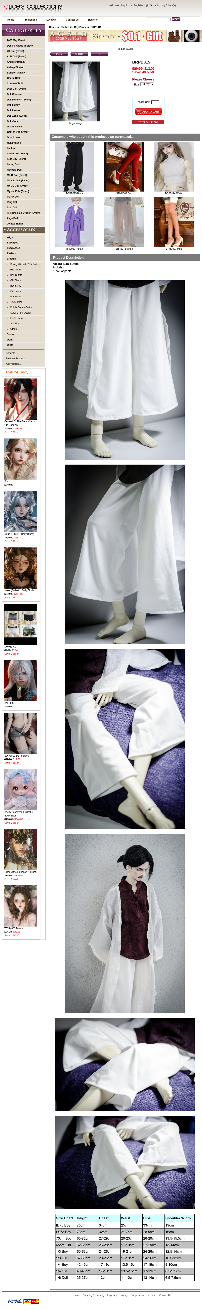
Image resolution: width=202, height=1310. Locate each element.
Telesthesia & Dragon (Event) (23, 213)
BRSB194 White (173, 193)
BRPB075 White (124, 248)
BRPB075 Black (74, 193)
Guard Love (13, 137)
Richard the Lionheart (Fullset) (20, 870)
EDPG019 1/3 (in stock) (20, 754)
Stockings (15, 323)
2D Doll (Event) (15, 51)
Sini (20, 480)
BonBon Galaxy (16, 72)
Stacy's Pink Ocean (20, 312)
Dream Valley (14, 126)
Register (138, 5)
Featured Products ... (17, 358)
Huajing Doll (14, 142)
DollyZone (13, 121)
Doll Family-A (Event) (19, 99)
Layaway (51, 19)
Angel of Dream (16, 62)
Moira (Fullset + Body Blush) (20, 589)
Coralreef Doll (15, 83)
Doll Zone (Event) (17, 115)
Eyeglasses (13, 248)
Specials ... (12, 353)
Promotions (30, 19)
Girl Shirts (15, 280)
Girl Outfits (15, 269)
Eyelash (11, 253)
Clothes (65, 27)
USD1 (10, 345)
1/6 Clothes (15, 302)
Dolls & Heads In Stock (20, 45)
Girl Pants (15, 291)
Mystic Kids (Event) (18, 191)
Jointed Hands (15, 223)
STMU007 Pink (174, 248)
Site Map (151, 1295)
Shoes (10, 334)
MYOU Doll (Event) (17, 186)
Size (136, 84)
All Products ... (13, 364)
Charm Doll (13, 78)
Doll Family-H (14, 105)
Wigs (10, 237)
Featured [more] (17, 372)
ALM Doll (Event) (16, 56)
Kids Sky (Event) (16, 159)
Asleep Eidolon (15, 67)
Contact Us (72, 19)
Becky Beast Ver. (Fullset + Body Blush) (20, 812)
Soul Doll (12, 207)
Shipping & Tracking (93, 1295)
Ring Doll (12, 202)
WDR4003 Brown (20, 927)
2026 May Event (16, 40)
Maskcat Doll (14, 169)
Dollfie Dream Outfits (20, 307)
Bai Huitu (20, 701)
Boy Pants (80, 27)
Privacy (123, 1295)
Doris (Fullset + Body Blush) (20, 532)
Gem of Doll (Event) (18, 132)
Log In (124, 5)
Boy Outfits (15, 275)
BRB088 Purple (74, 248)
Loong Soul (13, 164)
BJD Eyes (12, 242)
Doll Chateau (14, 94)
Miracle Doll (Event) (18, 180)
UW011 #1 (20, 645)
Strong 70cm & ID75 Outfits (24, 264)
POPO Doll (13, 196)
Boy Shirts (15, 285)
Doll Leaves (13, 110)
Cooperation (137, 1295)
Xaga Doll (12, 218)
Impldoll (11, 148)
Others (13, 329)
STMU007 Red (124, 193)
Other (10, 339)
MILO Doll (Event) (17, 175)
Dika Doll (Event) (16, 88)
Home (10, 19)
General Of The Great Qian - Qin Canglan (20, 421)
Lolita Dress (16, 318)
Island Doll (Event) (17, 153)
